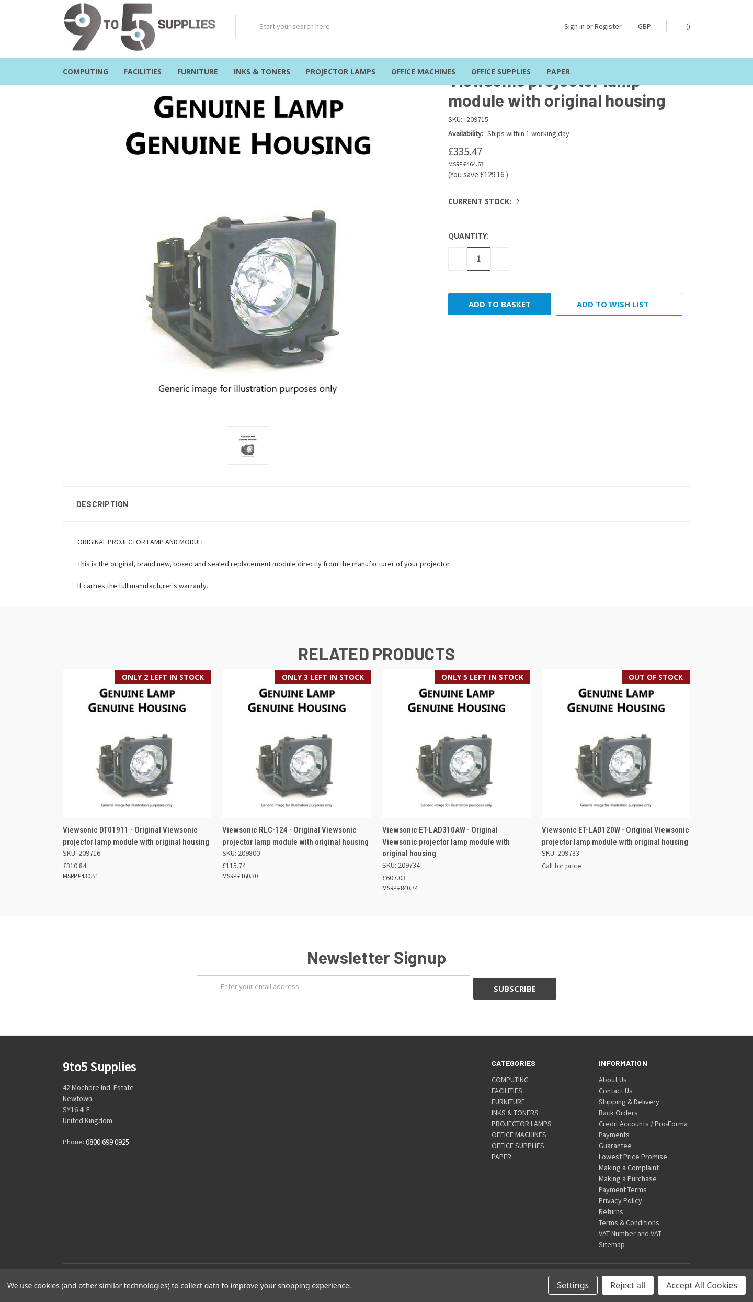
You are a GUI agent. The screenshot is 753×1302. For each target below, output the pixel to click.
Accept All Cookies (701, 1285)
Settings (573, 1285)
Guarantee (615, 1140)
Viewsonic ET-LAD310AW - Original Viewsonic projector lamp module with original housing (446, 838)
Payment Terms (623, 1184)
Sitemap (612, 1239)
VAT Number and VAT (630, 1228)
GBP (648, 26)
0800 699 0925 (107, 1137)
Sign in (574, 26)
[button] (376, 501)
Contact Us (616, 1085)
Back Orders (618, 1107)
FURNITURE (197, 71)
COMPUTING (85, 71)
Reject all (627, 1285)
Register (608, 26)
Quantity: (468, 232)
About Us (613, 1074)
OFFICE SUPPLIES (501, 71)
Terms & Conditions (629, 1217)
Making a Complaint (629, 1162)
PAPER (558, 71)
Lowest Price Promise (633, 1151)
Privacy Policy (620, 1195)
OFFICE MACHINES (423, 71)
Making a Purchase (628, 1173)
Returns (611, 1206)
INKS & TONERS (262, 71)
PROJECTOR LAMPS (340, 71)
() (683, 26)
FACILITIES (143, 71)
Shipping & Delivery (629, 1096)
